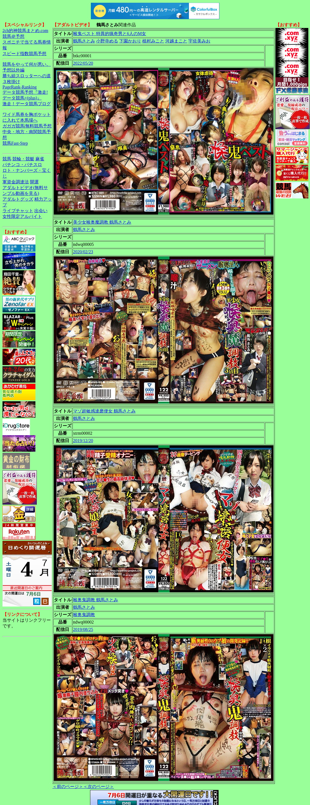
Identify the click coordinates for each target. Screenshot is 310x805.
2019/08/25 (83, 629)
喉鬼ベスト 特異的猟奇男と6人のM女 (109, 33)
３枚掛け (11, 81)
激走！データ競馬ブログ (26, 103)
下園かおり (130, 41)
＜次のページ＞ (98, 786)
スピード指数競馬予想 (24, 53)
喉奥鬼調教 (84, 614)
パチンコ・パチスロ (22, 164)
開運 (34, 182)
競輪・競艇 (23, 159)
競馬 (6, 159)
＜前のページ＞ (67, 786)
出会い (41, 210)
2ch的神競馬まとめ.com (25, 30)
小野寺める (107, 41)
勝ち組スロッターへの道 (26, 75)
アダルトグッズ (17, 199)
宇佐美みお (199, 41)
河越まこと (176, 41)
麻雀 (39, 159)
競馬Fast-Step (15, 143)
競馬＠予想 (13, 36)
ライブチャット (17, 210)
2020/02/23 (83, 251)
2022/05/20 (83, 63)
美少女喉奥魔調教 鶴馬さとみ (102, 222)
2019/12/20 (83, 440)
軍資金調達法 (15, 182)
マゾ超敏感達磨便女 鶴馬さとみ (104, 411)
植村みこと (153, 41)
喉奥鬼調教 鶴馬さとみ (95, 600)
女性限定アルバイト (22, 216)
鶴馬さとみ (84, 41)
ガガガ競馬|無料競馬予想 (27, 126)
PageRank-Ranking (19, 87)
